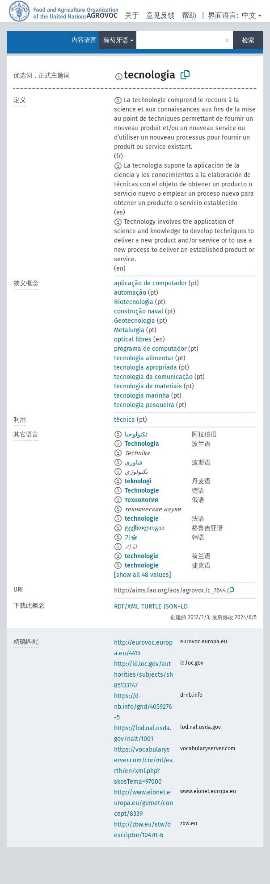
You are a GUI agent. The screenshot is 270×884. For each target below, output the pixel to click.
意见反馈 (160, 15)
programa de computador (150, 349)
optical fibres (133, 339)
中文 (249, 15)
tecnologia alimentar (143, 358)
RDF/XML (126, 606)
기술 (131, 537)
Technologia (142, 444)
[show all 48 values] (142, 575)
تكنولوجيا (136, 434)
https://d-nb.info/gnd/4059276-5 (143, 706)
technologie (142, 518)
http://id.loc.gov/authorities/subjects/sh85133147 (143, 674)
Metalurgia (129, 330)
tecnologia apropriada (145, 367)
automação (130, 292)
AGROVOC (102, 15)
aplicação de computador (150, 283)
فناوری (134, 462)
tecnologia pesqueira (144, 405)
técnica (124, 419)
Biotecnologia (133, 302)
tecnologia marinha (141, 395)
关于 (132, 15)
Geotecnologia (134, 321)
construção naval (138, 311)
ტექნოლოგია (145, 528)
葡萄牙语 (115, 40)
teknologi (138, 481)
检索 (248, 40)
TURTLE (151, 606)
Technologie (142, 490)
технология (141, 500)
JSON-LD (176, 606)
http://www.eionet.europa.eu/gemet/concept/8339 (143, 803)
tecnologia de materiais (148, 386)
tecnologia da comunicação (153, 377)
